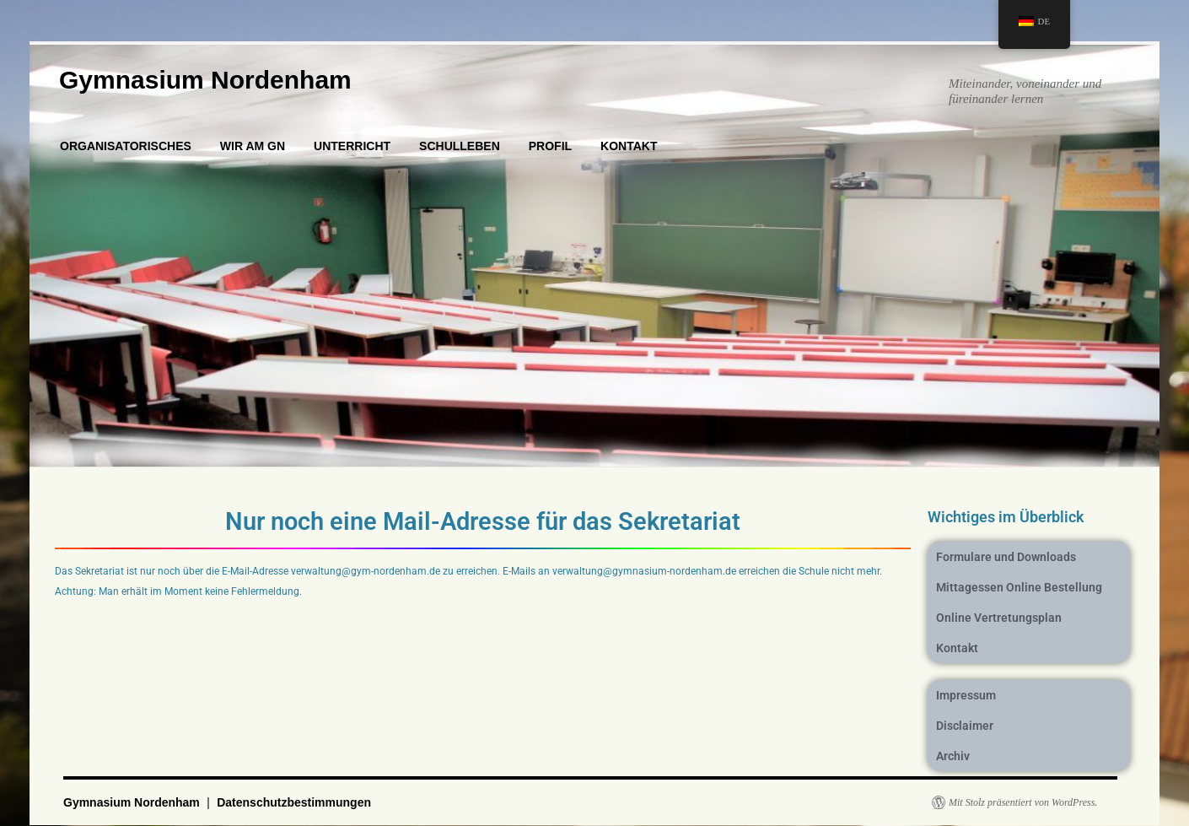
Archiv (953, 756)
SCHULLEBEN (459, 146)
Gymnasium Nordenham (205, 80)
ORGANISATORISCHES (125, 146)
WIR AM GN (252, 146)
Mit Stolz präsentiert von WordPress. (1023, 802)
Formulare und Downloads (1006, 557)
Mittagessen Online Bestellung (1019, 587)
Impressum (966, 695)
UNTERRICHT (352, 146)
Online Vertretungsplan (999, 617)
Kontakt (957, 648)
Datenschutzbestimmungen (294, 802)
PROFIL (550, 146)
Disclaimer (964, 725)
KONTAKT (628, 146)
